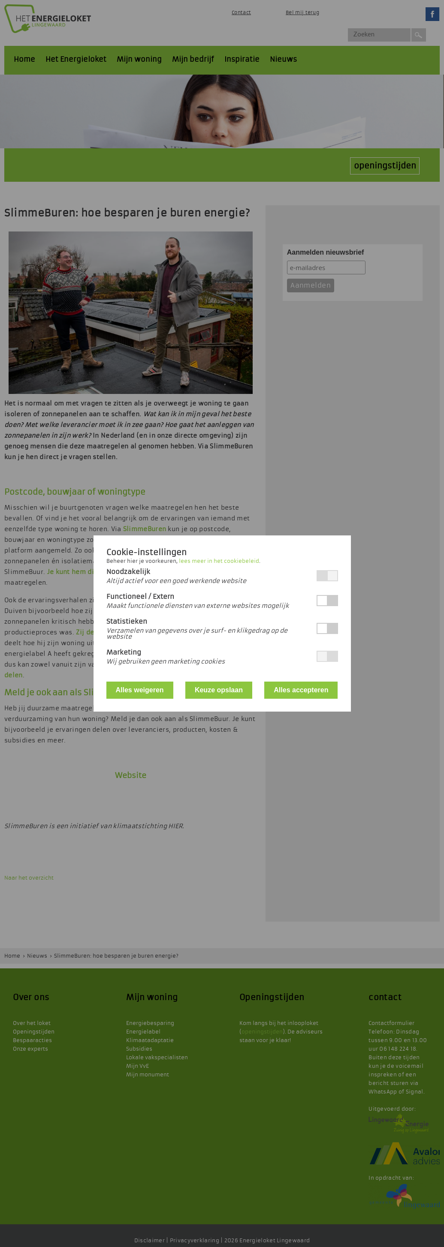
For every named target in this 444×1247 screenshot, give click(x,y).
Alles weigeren (140, 690)
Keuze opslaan (219, 690)
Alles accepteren (301, 690)
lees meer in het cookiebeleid (219, 561)
